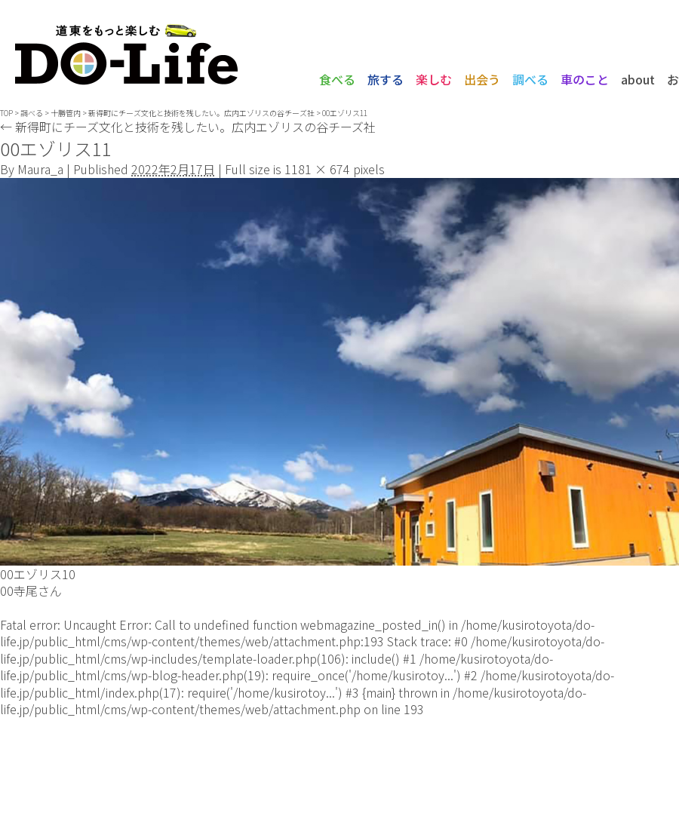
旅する (385, 79)
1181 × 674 (317, 169)
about (638, 79)
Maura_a (40, 169)
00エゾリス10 (37, 574)
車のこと (585, 79)
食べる (337, 79)
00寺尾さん (31, 590)
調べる (530, 79)
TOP (6, 112)
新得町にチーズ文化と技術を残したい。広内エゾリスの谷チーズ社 (188, 127)
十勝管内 (66, 112)
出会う (482, 79)
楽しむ (434, 79)
